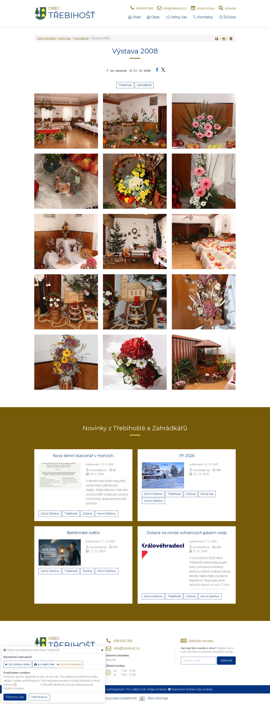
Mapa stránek (157, 689)
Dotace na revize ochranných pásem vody (187, 532)
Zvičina (227, 17)
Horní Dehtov (106, 513)
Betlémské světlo (83, 532)
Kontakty (203, 17)
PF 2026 (186, 455)
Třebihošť (125, 85)
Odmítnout (39, 697)
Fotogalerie (81, 38)
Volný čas (176, 17)
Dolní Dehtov (50, 513)
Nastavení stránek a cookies (190, 689)
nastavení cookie (26, 684)
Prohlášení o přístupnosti (107, 689)
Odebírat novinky (200, 641)
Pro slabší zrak (136, 689)
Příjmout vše (15, 697)
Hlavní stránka (46, 38)
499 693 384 (144, 8)
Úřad (134, 17)
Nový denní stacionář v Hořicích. (83, 455)
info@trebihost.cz (175, 8)
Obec (153, 17)
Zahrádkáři (144, 85)
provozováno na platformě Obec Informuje (135, 698)
